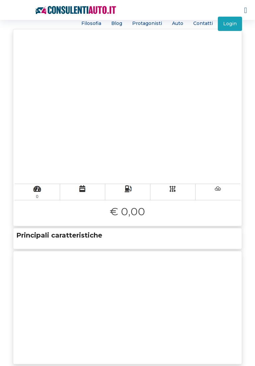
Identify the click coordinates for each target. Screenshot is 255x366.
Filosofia (91, 23)
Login (230, 24)
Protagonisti (147, 23)
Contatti (203, 23)
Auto (177, 23)
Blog (116, 23)
